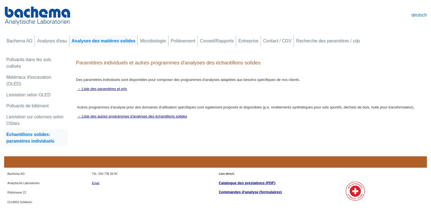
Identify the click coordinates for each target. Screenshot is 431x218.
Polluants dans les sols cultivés (28, 63)
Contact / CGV (277, 41)
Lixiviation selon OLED (28, 94)
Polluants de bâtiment (27, 105)
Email (96, 183)
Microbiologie (153, 41)
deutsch (419, 15)
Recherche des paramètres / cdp (328, 41)
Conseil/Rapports (217, 41)
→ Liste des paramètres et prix (102, 89)
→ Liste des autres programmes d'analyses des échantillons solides (132, 116)
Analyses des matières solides (103, 41)
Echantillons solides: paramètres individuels (30, 137)
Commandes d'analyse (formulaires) (250, 192)
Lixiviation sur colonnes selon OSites (34, 120)
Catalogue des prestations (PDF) (247, 183)
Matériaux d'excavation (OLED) (28, 80)
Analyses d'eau (52, 41)
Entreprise (248, 41)
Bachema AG (19, 41)
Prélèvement (183, 41)
